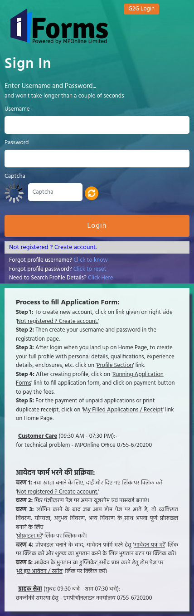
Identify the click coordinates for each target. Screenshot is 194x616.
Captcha (15, 176)
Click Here (100, 278)
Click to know (90, 260)
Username (17, 109)
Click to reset (90, 269)
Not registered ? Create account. (53, 247)
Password (17, 142)
